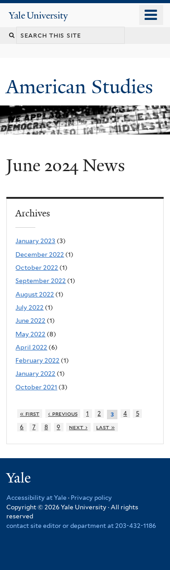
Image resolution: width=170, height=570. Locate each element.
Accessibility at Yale (36, 497)
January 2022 (35, 373)
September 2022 (40, 280)
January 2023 (35, 240)
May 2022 (30, 334)
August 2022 (34, 294)
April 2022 (31, 347)
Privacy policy (91, 497)
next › (78, 427)
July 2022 (29, 307)
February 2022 (37, 360)
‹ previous (63, 413)
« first (29, 413)
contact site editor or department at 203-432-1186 (81, 525)
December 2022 (39, 254)
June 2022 (30, 320)
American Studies (82, 86)
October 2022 (36, 267)
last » (105, 427)
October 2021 (36, 387)
